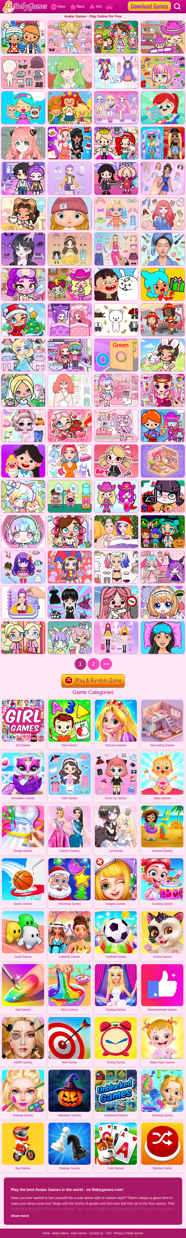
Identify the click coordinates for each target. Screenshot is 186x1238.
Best (77, 6)
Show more (20, 1216)
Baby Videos (61, 1233)
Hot (95, 6)
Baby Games (135, 1233)
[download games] (149, 1)
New (58, 6)
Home (46, 1233)
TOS (109, 1233)
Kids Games (79, 1233)
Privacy (118, 1233)
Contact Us (96, 1233)
